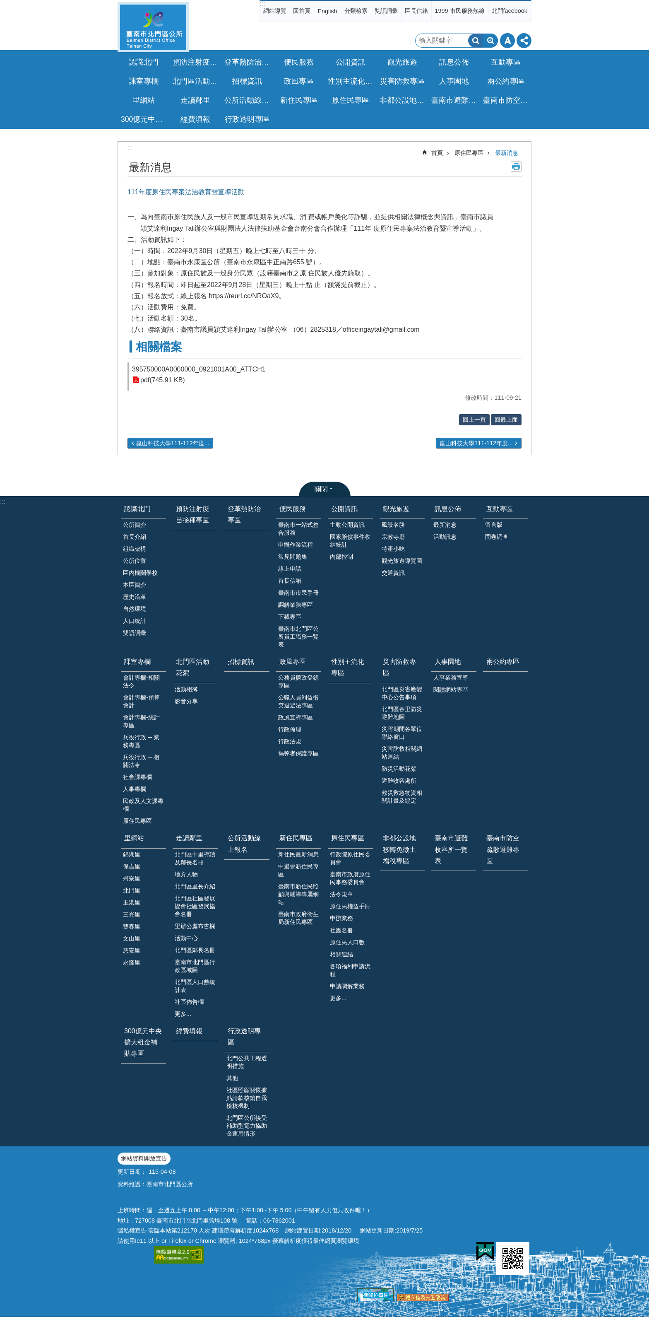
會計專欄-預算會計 (141, 701)
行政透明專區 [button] (247, 119)
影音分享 (186, 701)
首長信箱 (289, 580)
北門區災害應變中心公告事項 (402, 693)
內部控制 (341, 556)
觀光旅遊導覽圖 (402, 560)
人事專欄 (134, 789)
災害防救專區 (399, 667)
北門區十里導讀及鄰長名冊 (195, 858)
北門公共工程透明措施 (246, 1062)
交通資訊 (393, 572)
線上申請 (289, 568)
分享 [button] (524, 40)
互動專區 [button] (506, 62)
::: (262, 3)
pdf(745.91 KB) (162, 380)
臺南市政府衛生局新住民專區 (298, 918)
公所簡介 (134, 524)
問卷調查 (496, 536)
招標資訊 (247, 81)
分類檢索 (356, 10)
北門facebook (509, 10)
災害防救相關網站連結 (402, 752)
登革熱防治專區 (248, 62)
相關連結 (341, 954)
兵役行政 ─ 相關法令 (141, 761)
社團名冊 (341, 930)
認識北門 (137, 508)
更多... (183, 1014)
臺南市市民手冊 (298, 592)
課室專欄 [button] (144, 81)
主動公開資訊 (347, 524)
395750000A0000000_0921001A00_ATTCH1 (199, 369)
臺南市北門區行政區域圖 (195, 966)
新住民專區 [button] (298, 100)
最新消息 (506, 153)
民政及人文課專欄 (143, 805)
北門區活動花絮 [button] (196, 81)
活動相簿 (186, 689)
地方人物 (186, 874)
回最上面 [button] (506, 419)
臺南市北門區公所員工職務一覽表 (298, 636)
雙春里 (131, 926)
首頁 (437, 153)
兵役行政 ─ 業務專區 (141, 741)
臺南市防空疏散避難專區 (506, 100)
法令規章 (341, 894)
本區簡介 (134, 584)
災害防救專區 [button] (402, 81)
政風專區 (292, 661)
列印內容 (516, 166)
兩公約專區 (505, 81)
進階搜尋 (490, 41)
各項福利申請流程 (350, 970)
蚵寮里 (131, 878)
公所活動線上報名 (248, 100)
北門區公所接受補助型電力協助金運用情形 (246, 1125)
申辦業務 (341, 918)
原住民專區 (468, 153)
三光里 (131, 914)
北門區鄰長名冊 (195, 950)
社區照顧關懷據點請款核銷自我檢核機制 (246, 1098)
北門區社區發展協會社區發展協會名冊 (195, 906)
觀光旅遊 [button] (402, 62)
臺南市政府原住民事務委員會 (350, 878)
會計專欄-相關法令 (141, 681)
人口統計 (134, 620)
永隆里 (131, 962)
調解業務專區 (295, 604)
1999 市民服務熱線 (460, 10)
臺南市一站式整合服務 (298, 528)
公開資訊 (344, 508)
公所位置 (134, 560)
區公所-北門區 (153, 27)
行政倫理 (289, 729)
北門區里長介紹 (195, 886)
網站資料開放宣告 (144, 1158)
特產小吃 (393, 548)
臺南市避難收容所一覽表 (454, 100)
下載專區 (289, 616)
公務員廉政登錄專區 (298, 681)
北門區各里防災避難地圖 (402, 713)
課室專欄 (137, 661)
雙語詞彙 (386, 10)
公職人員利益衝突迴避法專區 (298, 701)
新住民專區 (295, 838)
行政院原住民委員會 (350, 858)
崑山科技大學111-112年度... (172, 443)
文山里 (131, 938)
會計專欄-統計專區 (141, 721)
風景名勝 (393, 524)
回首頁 (301, 10)
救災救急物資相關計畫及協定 (402, 796)
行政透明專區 (244, 1037)
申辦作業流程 (295, 544)
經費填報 (195, 119)
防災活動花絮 (399, 768)
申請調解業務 (347, 986)
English (327, 11)
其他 (232, 1078)
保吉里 (131, 866)
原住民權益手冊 (350, 906)
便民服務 (292, 508)
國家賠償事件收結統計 (350, 540)
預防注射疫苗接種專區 (196, 62)
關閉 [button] (321, 488)
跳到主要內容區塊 (4, 4)
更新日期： (132, 1171)
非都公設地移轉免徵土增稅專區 (403, 100)
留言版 (493, 524)
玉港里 (131, 902)
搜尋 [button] (475, 41)
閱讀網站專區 (450, 689)
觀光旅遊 (396, 508)
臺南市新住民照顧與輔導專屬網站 (298, 894)
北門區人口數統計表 (195, 986)
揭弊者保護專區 (298, 753)
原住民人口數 (347, 942)
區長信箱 (416, 10)
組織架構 (134, 548)
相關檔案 (159, 346)
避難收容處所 (399, 780)
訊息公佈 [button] (454, 62)
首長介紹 (134, 536)
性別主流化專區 (351, 81)
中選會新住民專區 (298, 870)
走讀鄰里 (189, 838)
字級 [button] (507, 40)
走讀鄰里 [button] (195, 100)
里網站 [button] (143, 100)
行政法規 (289, 741)
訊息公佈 (448, 508)
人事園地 (448, 661)
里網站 (134, 838)
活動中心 (186, 938)
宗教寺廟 (393, 536)
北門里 (131, 890)
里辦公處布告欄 (195, 926)
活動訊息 (445, 536)
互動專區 (499, 508)
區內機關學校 (140, 572)
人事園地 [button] (454, 81)
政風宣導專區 (295, 717)
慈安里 (131, 950)
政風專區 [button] (299, 81)
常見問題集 (292, 556)
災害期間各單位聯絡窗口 (402, 733)
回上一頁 (474, 419)
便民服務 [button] (299, 62)
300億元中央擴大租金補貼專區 (144, 119)
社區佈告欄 (189, 1002)
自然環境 (134, 608)
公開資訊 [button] (350, 62)
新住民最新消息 (298, 854)
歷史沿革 (134, 596)
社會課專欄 (137, 777)
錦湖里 (131, 854)
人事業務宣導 (450, 677)
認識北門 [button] (144, 62)
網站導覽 (274, 10)
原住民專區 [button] (350, 100)
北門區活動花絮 (192, 667)
